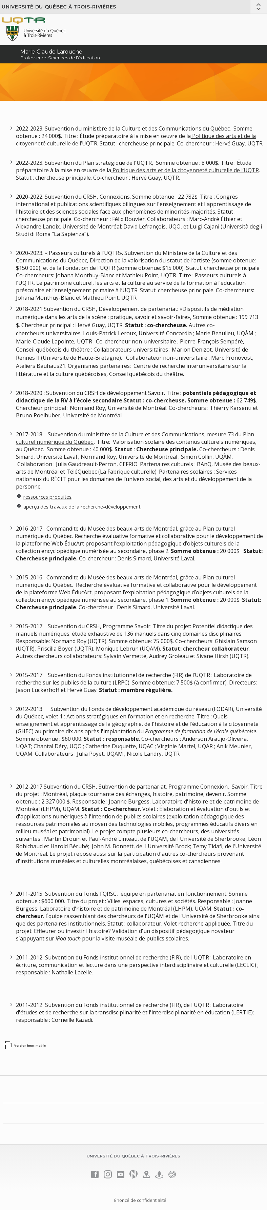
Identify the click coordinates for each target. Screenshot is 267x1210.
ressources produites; (48, 496)
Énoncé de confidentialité (140, 1200)
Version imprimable (30, 1045)
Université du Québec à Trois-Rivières (59, 7)
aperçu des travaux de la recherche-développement (82, 506)
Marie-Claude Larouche (51, 51)
